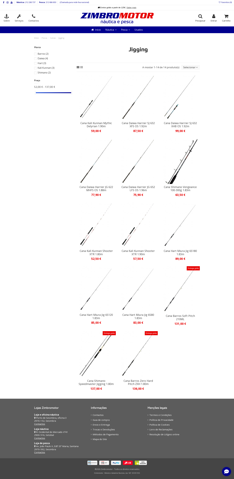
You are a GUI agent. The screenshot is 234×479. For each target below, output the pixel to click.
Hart (42, 63)
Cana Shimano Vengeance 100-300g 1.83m (180, 188)
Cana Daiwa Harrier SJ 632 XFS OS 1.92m (138, 124)
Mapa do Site (100, 439)
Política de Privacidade (161, 419)
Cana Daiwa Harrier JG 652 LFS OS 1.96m (138, 188)
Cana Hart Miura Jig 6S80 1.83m (138, 316)
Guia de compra (101, 419)
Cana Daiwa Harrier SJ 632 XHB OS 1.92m (180, 124)
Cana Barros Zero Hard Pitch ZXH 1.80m (138, 382)
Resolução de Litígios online (164, 434)
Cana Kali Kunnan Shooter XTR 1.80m (96, 252)
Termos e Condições (160, 414)
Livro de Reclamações (161, 429)
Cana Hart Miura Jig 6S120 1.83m (96, 316)
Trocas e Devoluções (104, 429)
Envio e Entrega (101, 424)
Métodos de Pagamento (106, 434)
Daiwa (43, 58)
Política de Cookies (159, 424)
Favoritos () (225, 2)
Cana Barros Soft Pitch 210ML (180, 317)
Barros (43, 53)
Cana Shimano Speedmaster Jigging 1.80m (96, 382)
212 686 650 (50, 2)
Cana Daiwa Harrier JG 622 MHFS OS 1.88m (96, 188)
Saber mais (131, 7)
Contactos (39, 423)
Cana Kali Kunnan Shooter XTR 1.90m (138, 252)
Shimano (44, 72)
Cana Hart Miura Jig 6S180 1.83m (180, 252)
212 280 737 (30, 2)
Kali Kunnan (46, 67)
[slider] (35, 93)
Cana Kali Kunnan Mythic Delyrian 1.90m (96, 124)
